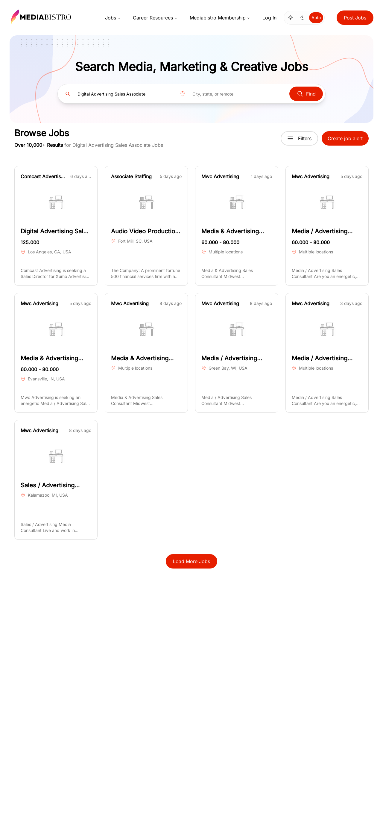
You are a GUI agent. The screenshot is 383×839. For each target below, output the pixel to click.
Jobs (113, 18)
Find (306, 93)
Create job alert (345, 138)
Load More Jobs (191, 561)
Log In (269, 18)
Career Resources (155, 18)
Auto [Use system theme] (316, 17)
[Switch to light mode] (290, 17)
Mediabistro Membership (220, 18)
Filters (299, 138)
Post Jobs (355, 18)
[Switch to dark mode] (302, 17)
